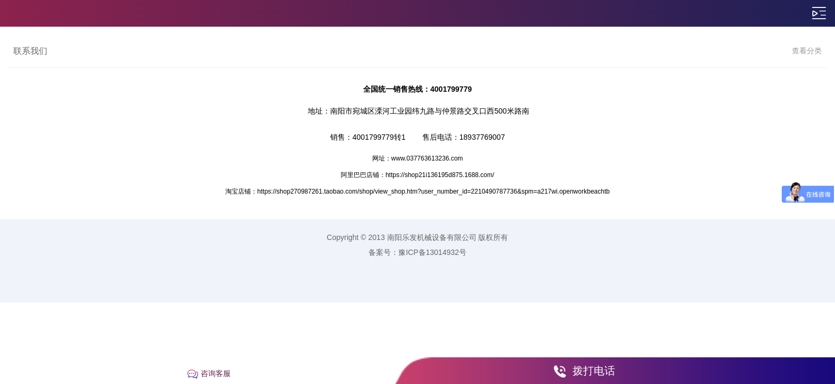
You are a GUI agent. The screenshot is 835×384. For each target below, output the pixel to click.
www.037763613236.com (427, 158)
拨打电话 (593, 371)
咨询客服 (216, 373)
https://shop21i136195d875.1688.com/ (440, 175)
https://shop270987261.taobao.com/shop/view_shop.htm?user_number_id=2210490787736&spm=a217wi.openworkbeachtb (433, 191)
